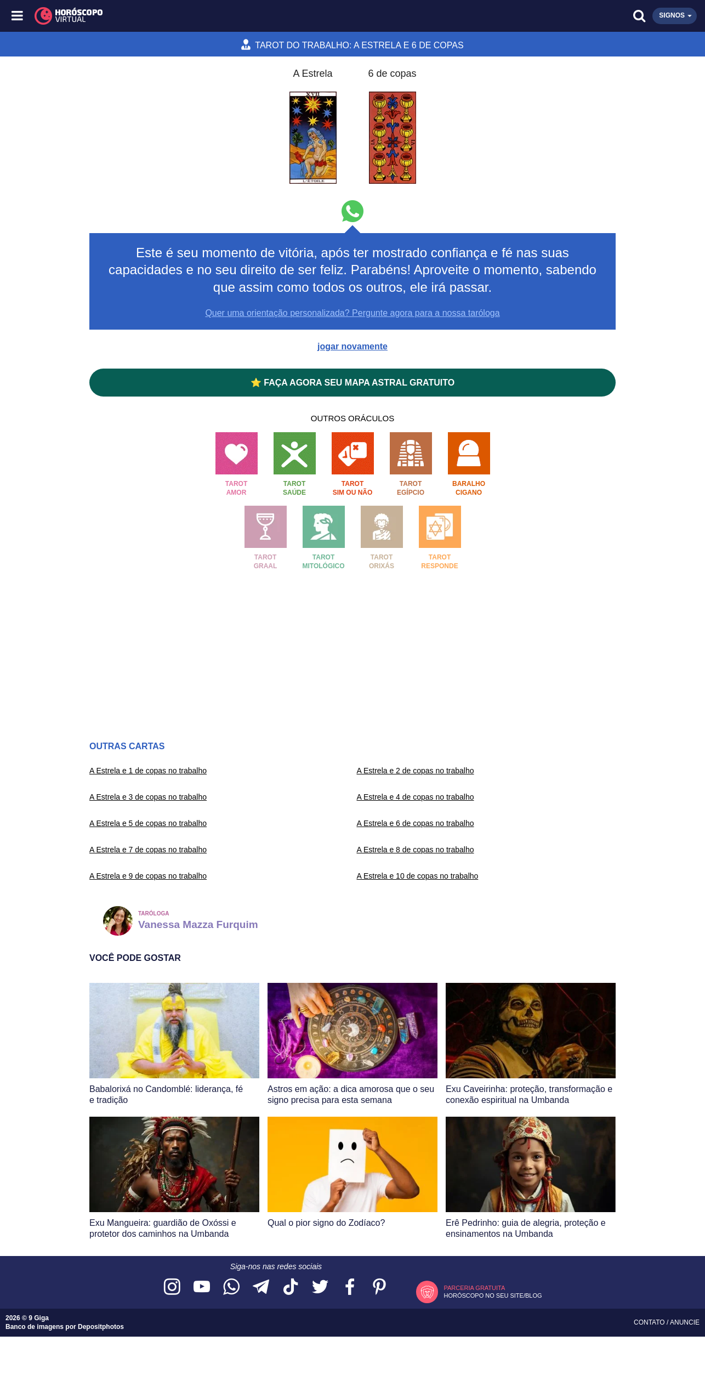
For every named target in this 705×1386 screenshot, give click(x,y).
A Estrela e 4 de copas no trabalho (415, 797)
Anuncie (685, 1322)
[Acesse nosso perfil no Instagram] (172, 1287)
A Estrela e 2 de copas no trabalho (415, 770)
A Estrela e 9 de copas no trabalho (148, 876)
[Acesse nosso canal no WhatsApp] (231, 1287)
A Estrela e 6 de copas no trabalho (415, 823)
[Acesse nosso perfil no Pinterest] (379, 1287)
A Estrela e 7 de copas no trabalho (148, 849)
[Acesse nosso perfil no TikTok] (290, 1287)
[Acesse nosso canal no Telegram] (261, 1287)
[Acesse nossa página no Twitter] (320, 1287)
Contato (650, 1322)
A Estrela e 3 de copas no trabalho (148, 797)
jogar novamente (352, 346)
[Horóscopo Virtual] (186, 16)
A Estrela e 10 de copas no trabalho (418, 876)
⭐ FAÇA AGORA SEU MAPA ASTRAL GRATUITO (352, 382)
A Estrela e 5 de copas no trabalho (148, 823)
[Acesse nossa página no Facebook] (349, 1287)
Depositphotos (101, 1327)
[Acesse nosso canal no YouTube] (201, 1287)
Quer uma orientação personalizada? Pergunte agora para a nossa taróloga (352, 313)
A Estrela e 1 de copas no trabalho (148, 770)
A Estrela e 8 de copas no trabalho (415, 849)
